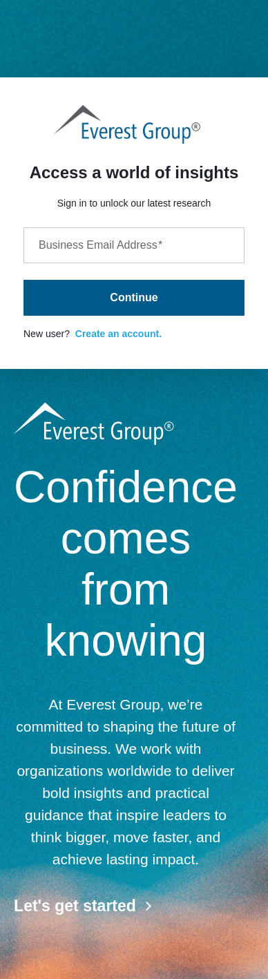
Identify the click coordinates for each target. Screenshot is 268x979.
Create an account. (118, 333)
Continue (133, 297)
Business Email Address (100, 245)
